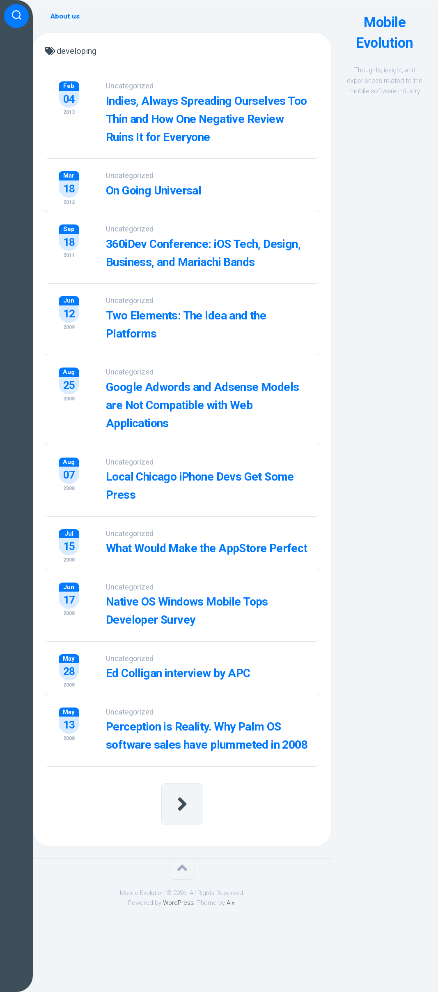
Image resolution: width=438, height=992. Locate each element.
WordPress (178, 966)
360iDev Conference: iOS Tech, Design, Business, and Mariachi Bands (206, 277)
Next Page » (182, 867)
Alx (230, 966)
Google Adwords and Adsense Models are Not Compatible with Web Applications (209, 436)
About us (65, 16)
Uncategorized (139, 85)
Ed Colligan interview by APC (199, 719)
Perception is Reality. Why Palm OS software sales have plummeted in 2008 (207, 790)
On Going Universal (172, 207)
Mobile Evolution (385, 32)
